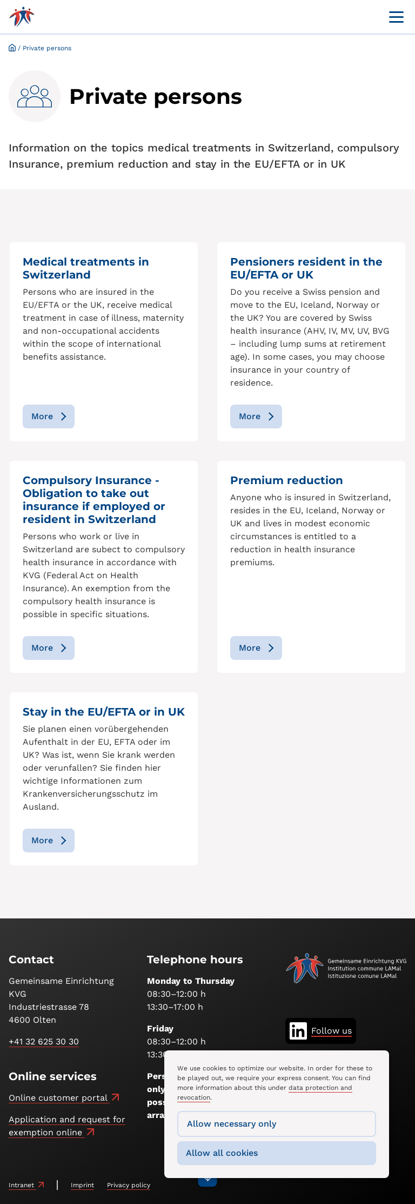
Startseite (12, 47)
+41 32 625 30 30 (44, 1041)
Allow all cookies (222, 1153)
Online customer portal (59, 1098)
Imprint (82, 1185)
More (42, 416)
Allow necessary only (231, 1124)
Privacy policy (128, 1185)
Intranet (22, 1185)
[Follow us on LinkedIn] (320, 1031)
